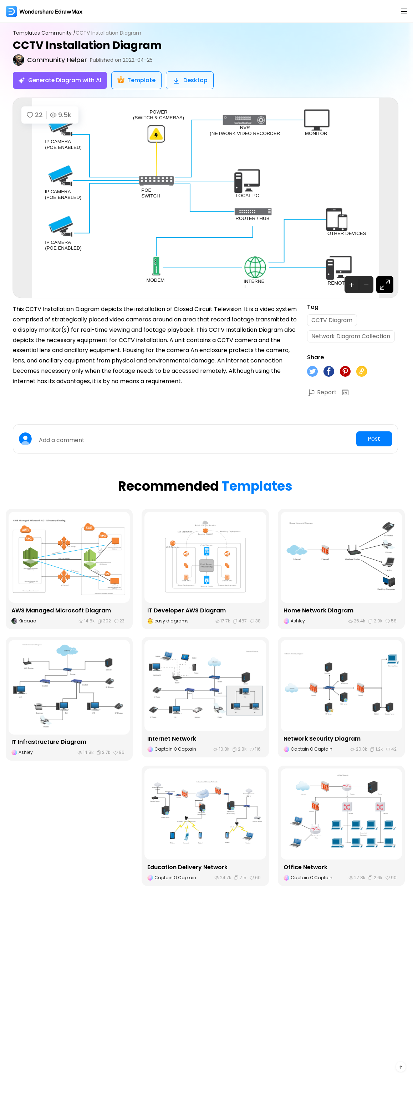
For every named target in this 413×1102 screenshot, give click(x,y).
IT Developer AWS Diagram (186, 611)
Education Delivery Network (187, 867)
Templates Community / (44, 33)
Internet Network (172, 739)
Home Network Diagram (319, 611)
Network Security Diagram (322, 739)
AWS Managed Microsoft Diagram (61, 611)
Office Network (306, 867)
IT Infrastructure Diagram (48, 742)
